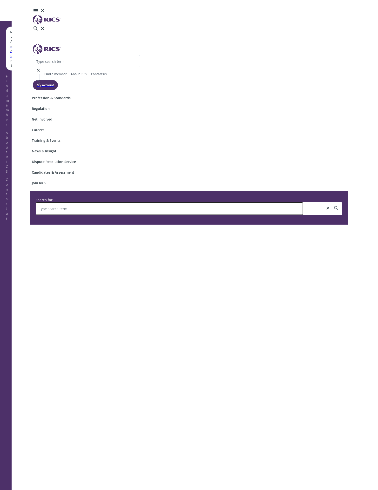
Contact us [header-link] (99, 74)
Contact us (7, 198)
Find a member (7, 100)
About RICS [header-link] (79, 74)
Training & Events (46, 140)
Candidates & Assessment (53, 172)
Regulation (41, 108)
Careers (38, 130)
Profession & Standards (51, 98)
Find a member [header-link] (55, 74)
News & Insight (44, 151)
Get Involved (42, 119)
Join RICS (39, 183)
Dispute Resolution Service (54, 161)
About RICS (7, 152)
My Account (45, 85)
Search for (44, 200)
